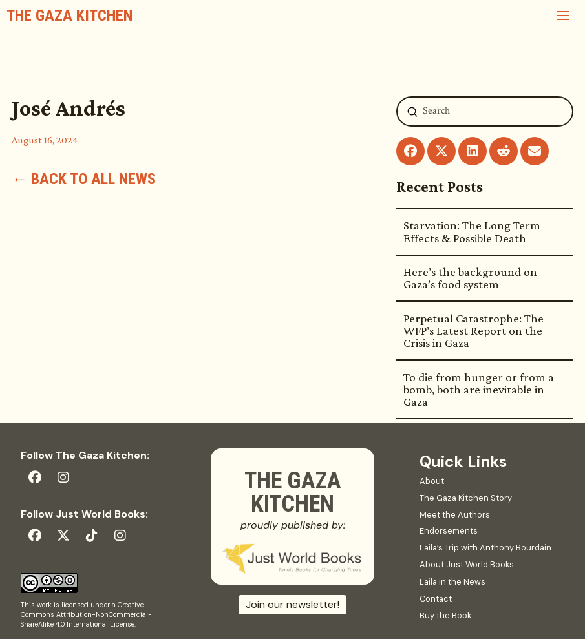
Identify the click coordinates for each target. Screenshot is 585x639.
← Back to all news (84, 179)
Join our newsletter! (292, 604)
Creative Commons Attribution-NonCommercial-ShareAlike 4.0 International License (86, 614)
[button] (563, 15)
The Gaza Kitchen (69, 15)
